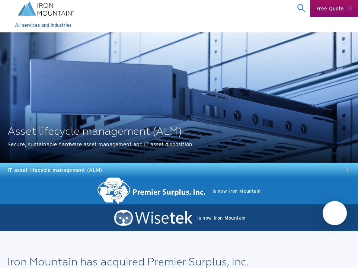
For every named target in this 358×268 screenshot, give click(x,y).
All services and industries (43, 24)
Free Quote (330, 8)
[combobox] (301, 8)
